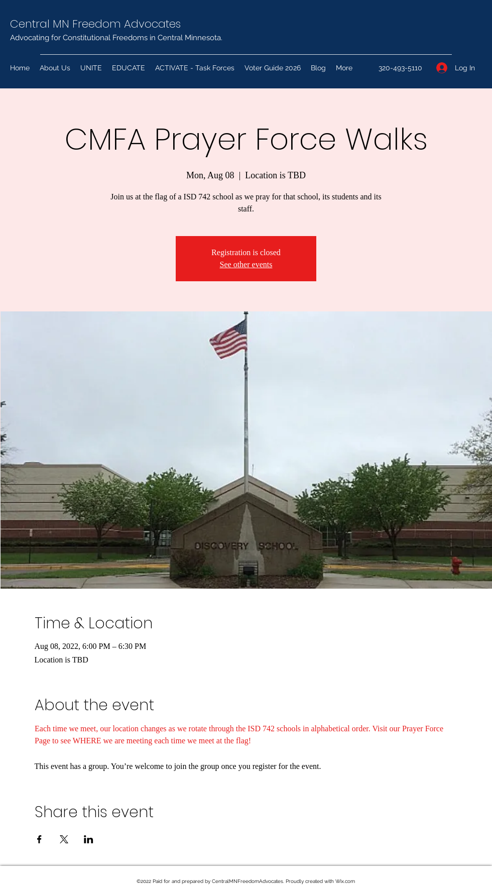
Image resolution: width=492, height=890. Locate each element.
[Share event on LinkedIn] (88, 839)
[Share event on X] (64, 839)
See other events (246, 264)
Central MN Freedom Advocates (95, 24)
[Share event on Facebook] (39, 839)
